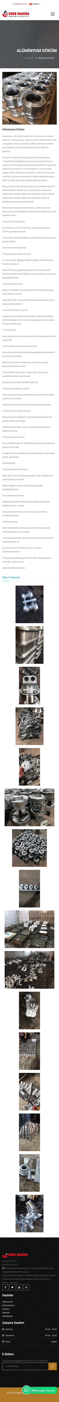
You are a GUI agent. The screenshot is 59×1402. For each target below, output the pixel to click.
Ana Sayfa (29, 58)
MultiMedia (7, 1316)
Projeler (5, 1309)
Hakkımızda (7, 1301)
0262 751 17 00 (21, 4)
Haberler (6, 1312)
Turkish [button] (34, 4)
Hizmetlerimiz (8, 1305)
